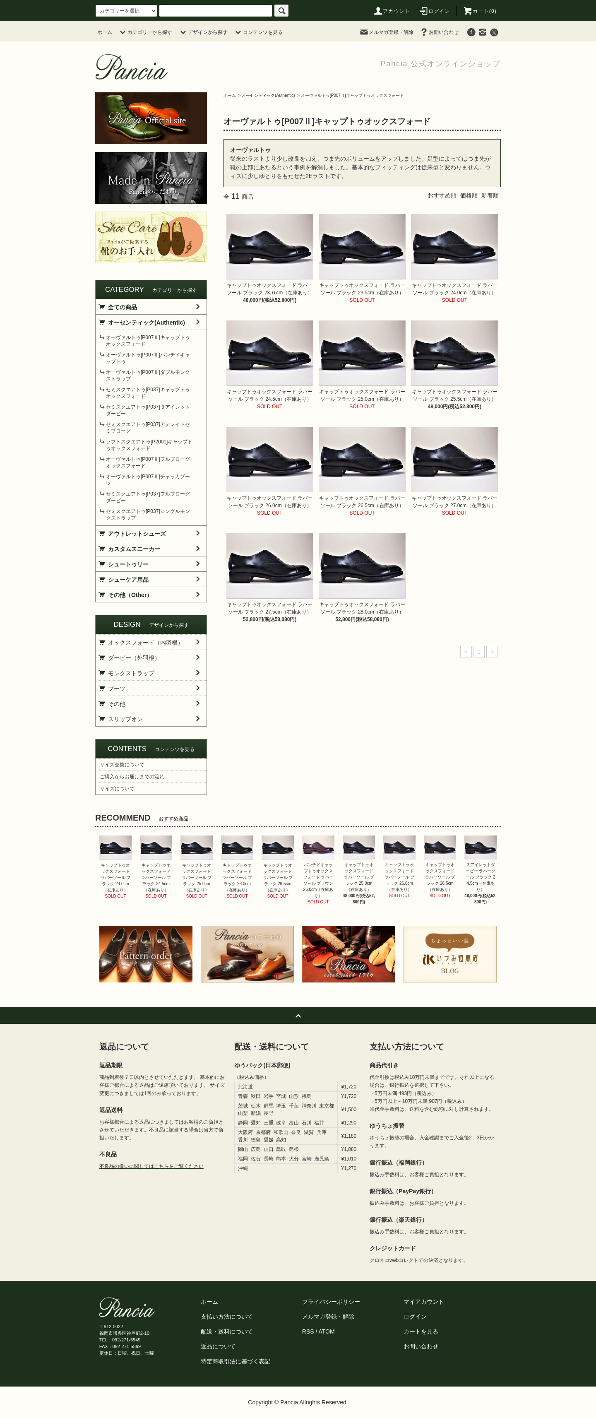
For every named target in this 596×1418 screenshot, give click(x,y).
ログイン (434, 11)
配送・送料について (227, 1331)
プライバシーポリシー (331, 1301)
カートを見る (421, 1331)
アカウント (391, 11)
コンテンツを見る (258, 32)
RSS (308, 1331)
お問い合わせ (439, 32)
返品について (218, 1346)
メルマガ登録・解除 (386, 32)
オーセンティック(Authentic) (268, 95)
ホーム (104, 32)
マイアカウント (424, 1301)
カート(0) (480, 11)
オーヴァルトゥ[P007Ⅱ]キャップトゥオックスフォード (352, 95)
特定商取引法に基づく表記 (235, 1361)
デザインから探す (203, 32)
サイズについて (117, 789)
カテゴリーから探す (145, 32)
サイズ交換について (122, 765)
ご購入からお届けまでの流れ (132, 777)
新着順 (490, 195)
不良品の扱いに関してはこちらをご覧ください (151, 1166)
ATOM (327, 1331)
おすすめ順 (442, 195)
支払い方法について (227, 1316)
